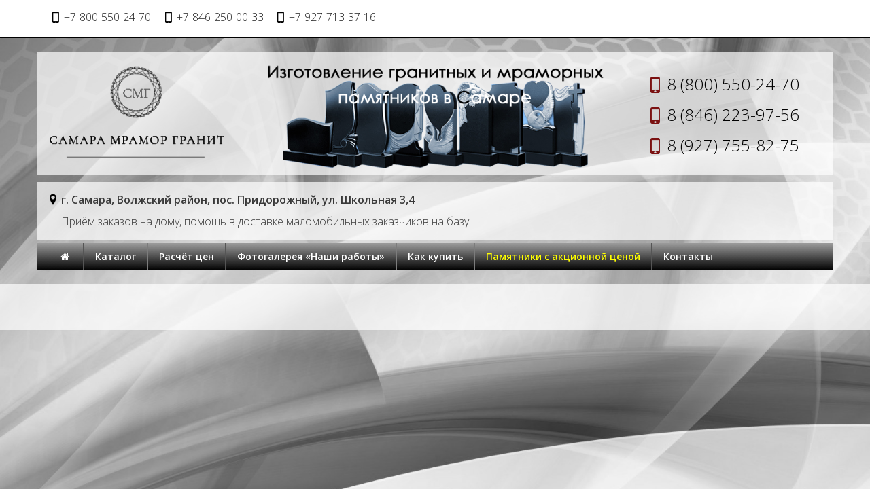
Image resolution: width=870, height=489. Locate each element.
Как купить (435, 256)
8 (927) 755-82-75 (733, 145)
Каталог (115, 256)
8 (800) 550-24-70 (733, 84)
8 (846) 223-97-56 (733, 114)
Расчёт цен (186, 256)
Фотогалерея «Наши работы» (311, 256)
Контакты (688, 256)
